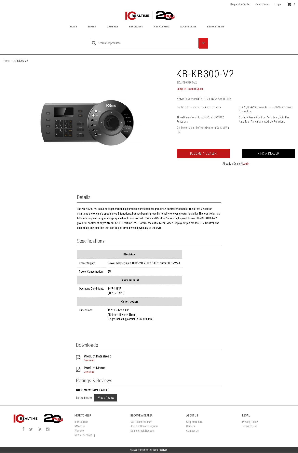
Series (92, 26)
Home (73, 26)
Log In (245, 163)
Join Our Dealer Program (144, 426)
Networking (161, 26)
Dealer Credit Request (142, 430)
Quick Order (262, 4)
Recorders (136, 26)
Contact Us (192, 430)
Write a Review (106, 397)
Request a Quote (240, 4)
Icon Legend (81, 421)
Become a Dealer (203, 153)
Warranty (79, 430)
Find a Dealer (268, 153)
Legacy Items (215, 26)
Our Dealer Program (141, 421)
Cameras (112, 26)
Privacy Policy (250, 421)
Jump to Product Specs (190, 89)
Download (89, 360)
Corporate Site (194, 421)
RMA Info (79, 426)
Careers (190, 426)
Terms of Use (249, 426)
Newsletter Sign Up (85, 435)
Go (203, 43)
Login (278, 4)
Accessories (188, 26)
